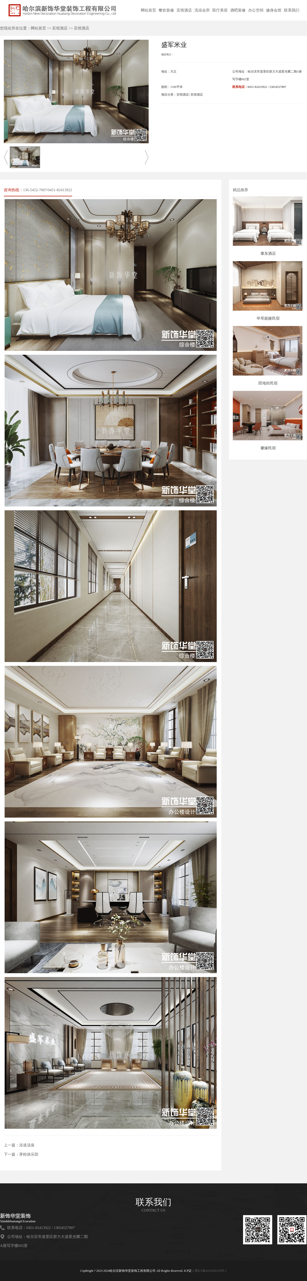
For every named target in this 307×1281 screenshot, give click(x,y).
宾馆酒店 (184, 10)
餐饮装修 (166, 10)
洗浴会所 (202, 10)
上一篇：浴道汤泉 (19, 1145)
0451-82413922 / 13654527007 (267, 87)
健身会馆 (273, 10)
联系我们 (291, 10)
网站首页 (148, 10)
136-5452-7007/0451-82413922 (47, 190)
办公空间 (256, 10)
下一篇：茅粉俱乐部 (21, 1154)
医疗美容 (220, 10)
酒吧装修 (238, 10)
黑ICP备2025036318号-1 (211, 1271)
